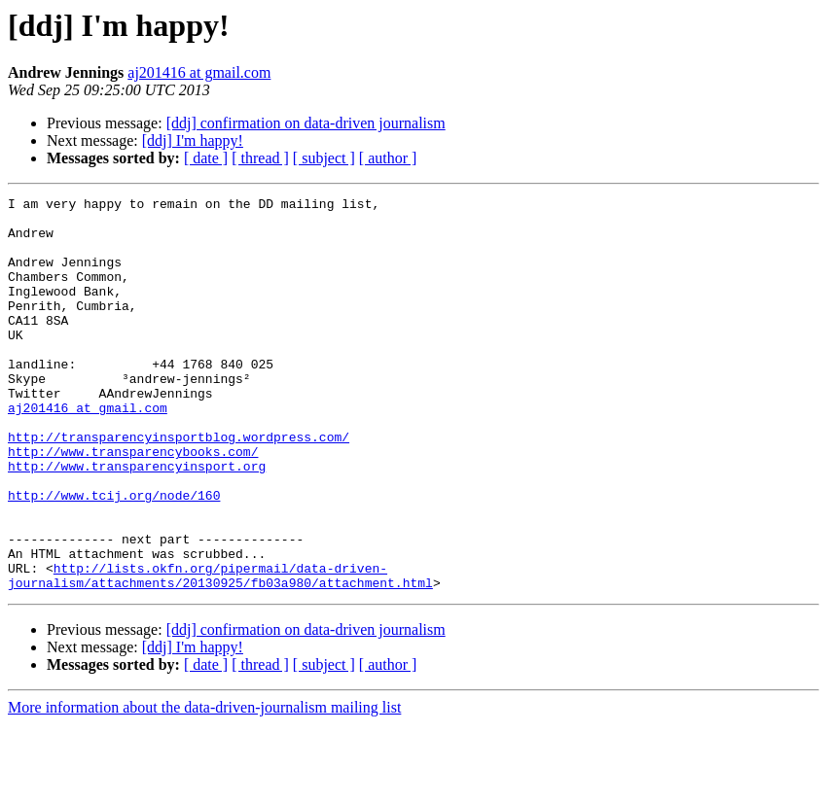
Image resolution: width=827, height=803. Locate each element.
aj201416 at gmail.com (198, 72)
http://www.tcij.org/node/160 (114, 556)
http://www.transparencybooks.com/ (133, 503)
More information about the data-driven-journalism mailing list (204, 786)
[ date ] (206, 158)
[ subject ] (324, 158)
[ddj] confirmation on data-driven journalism (306, 123)
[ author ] (388, 158)
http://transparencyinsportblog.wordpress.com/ (178, 486)
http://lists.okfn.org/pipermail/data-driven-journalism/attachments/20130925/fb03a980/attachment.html (220, 652)
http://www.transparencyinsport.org (137, 521)
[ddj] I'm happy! (192, 140)
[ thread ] (260, 158)
